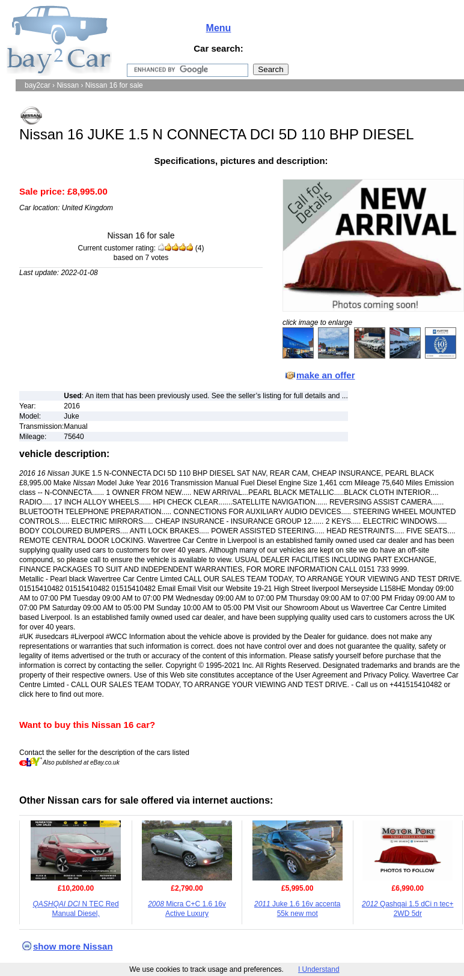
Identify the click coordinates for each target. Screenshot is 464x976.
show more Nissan (73, 946)
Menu (218, 28)
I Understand (319, 969)
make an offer (325, 375)
